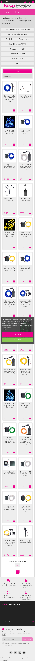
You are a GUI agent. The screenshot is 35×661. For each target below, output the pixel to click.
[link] (11, 652)
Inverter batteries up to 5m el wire (25, 199)
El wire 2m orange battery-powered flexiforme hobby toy (25, 441)
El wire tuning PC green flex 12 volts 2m (25, 405)
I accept (17, 334)
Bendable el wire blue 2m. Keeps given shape (9, 132)
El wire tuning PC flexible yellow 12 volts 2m (25, 234)
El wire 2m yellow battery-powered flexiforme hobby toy (9, 372)
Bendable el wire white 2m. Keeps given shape (9, 405)
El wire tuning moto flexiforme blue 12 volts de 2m (9, 167)
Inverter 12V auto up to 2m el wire (25, 541)
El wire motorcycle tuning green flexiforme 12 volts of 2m (9, 441)
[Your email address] (12, 639)
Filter (17, 71)
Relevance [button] (7, 76)
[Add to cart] (14, 110)
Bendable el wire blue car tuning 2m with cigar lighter (9, 98)
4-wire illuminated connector (9, 199)
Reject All (17, 340)
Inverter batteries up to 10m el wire (9, 473)
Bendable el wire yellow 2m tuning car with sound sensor (9, 542)
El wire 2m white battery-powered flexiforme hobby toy (25, 167)
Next (17, 565)
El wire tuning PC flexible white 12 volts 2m (25, 473)
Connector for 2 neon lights (25, 97)
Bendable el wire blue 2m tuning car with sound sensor (25, 303)
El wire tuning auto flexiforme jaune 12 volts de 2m (25, 508)
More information (7, 330)
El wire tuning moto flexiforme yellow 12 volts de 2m (9, 269)
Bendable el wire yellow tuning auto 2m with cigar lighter (25, 372)
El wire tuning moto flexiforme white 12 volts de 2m (9, 508)
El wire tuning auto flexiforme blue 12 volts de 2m (25, 269)
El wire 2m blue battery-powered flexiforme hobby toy (9, 303)
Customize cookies (19, 330)
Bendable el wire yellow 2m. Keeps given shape (9, 234)
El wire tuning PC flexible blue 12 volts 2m (25, 132)
